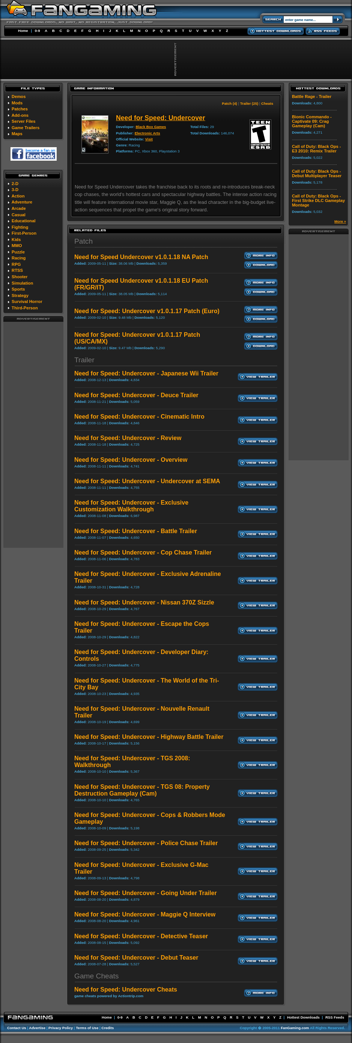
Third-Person (25, 308)
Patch (83, 241)
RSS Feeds (334, 1017)
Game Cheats (96, 976)
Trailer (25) (249, 103)
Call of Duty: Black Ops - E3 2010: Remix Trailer (316, 148)
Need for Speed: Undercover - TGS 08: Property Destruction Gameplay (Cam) (142, 790)
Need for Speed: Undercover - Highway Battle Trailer (148, 737)
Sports (18, 289)
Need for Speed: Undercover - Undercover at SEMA (147, 481)
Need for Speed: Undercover (160, 118)
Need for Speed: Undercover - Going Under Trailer (145, 893)
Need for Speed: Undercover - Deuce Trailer (136, 395)
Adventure (22, 202)
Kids (16, 239)
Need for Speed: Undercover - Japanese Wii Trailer (146, 373)
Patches (20, 109)
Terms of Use (87, 1028)
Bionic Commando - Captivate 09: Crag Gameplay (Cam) (312, 121)
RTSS (17, 270)
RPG (16, 264)
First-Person (24, 233)
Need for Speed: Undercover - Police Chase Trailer (146, 843)
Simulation (22, 283)
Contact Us (16, 1028)
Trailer (84, 360)
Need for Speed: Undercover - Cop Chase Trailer (143, 552)
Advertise (37, 1028)
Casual (19, 215)
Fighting (20, 227)
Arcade (19, 208)
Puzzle (18, 252)
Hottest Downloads (303, 1017)
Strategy (20, 295)
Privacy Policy (60, 1028)
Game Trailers (25, 127)
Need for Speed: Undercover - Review (127, 438)
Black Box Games (150, 127)
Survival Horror (27, 301)
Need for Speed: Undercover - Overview (130, 460)
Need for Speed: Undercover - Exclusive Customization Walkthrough (131, 505)
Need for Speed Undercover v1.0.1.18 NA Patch (141, 257)
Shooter (19, 276)
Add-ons (20, 115)
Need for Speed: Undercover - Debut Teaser (136, 957)
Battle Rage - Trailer (311, 96)
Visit (149, 139)
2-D (15, 183)
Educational (23, 221)
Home (23, 31)
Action (18, 196)
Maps (17, 133)
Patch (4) (229, 103)
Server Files (23, 121)
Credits (107, 1028)
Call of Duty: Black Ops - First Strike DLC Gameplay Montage (318, 200)
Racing (19, 258)
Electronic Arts (147, 133)
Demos (19, 96)
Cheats (267, 103)
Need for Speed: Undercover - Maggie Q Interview (144, 914)
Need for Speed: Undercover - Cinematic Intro (139, 416)
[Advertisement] (33, 434)
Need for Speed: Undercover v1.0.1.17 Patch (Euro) (147, 311)
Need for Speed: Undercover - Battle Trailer (135, 531)
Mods (17, 103)
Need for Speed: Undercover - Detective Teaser (141, 936)
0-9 (37, 31)
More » (340, 221)
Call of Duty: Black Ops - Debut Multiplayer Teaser (316, 173)
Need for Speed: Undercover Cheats (125, 989)
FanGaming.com (295, 1028)
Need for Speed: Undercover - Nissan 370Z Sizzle (144, 602)
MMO (17, 245)
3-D (15, 189)
